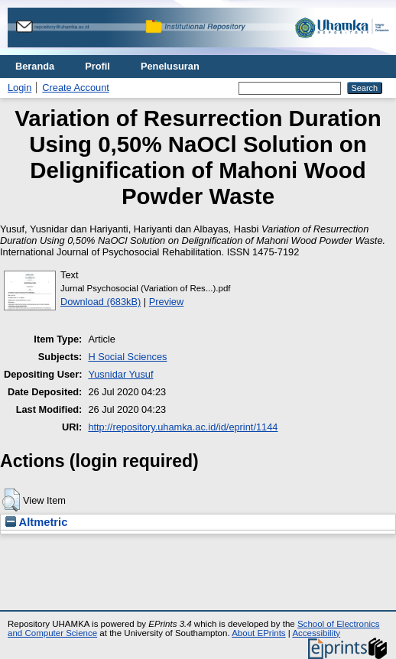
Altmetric (36, 522)
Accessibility (316, 633)
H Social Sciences (127, 356)
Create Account (75, 87)
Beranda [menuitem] (34, 66)
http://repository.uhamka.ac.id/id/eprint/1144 (183, 427)
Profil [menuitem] (97, 66)
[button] (11, 500)
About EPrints (258, 633)
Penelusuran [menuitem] (170, 66)
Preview (166, 301)
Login (19, 87)
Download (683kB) (100, 301)
